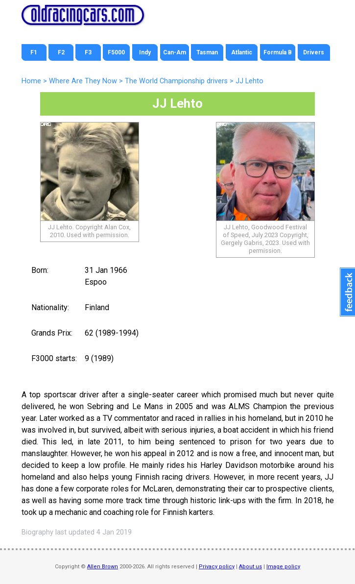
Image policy (283, 566)
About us (250, 566)
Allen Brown (102, 566)
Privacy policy (217, 566)
